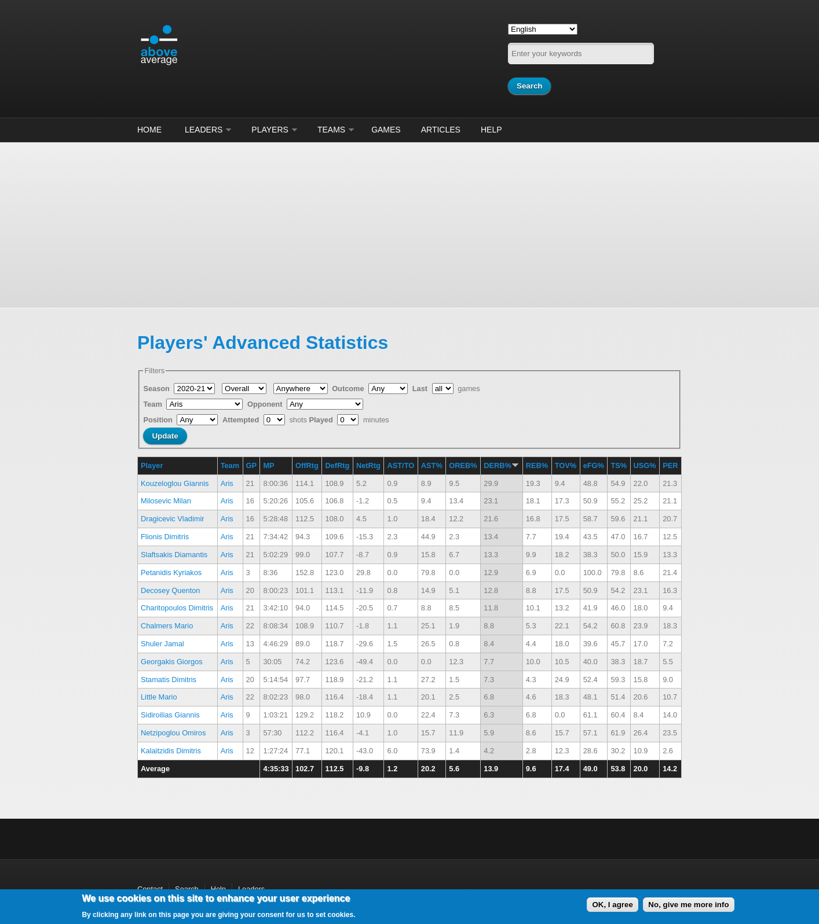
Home (149, 129)
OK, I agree (612, 904)
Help (491, 129)
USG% (645, 465)
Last (421, 388)
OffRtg (307, 465)
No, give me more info (688, 904)
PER (670, 465)
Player (152, 465)
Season (157, 388)
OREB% (463, 465)
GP (251, 465)
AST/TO (400, 465)
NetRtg (368, 465)
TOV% (565, 465)
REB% (537, 465)
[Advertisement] (409, 223)
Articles (440, 129)
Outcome (349, 388)
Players (269, 129)
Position (158, 419)
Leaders (203, 129)
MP (268, 465)
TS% (618, 465)
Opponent (265, 404)
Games (386, 129)
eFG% (593, 465)
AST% (432, 465)
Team (153, 404)
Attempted (241, 419)
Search (187, 889)
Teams (331, 129)
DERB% (501, 465)
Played (322, 419)
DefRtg (337, 465)
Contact (150, 889)
